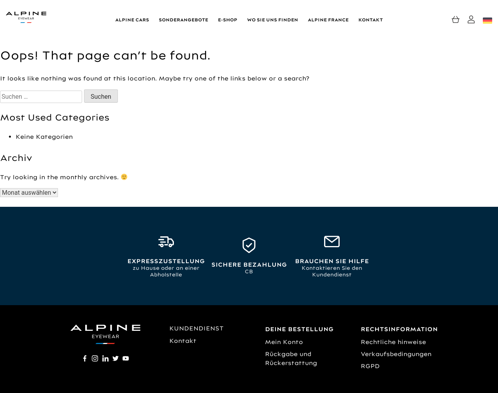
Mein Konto (284, 342)
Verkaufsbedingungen (396, 354)
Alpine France (328, 20)
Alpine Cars (132, 20)
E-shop (227, 20)
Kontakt (370, 20)
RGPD (370, 366)
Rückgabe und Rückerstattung (291, 358)
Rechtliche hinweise (393, 342)
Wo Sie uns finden (272, 20)
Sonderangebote (183, 20)
